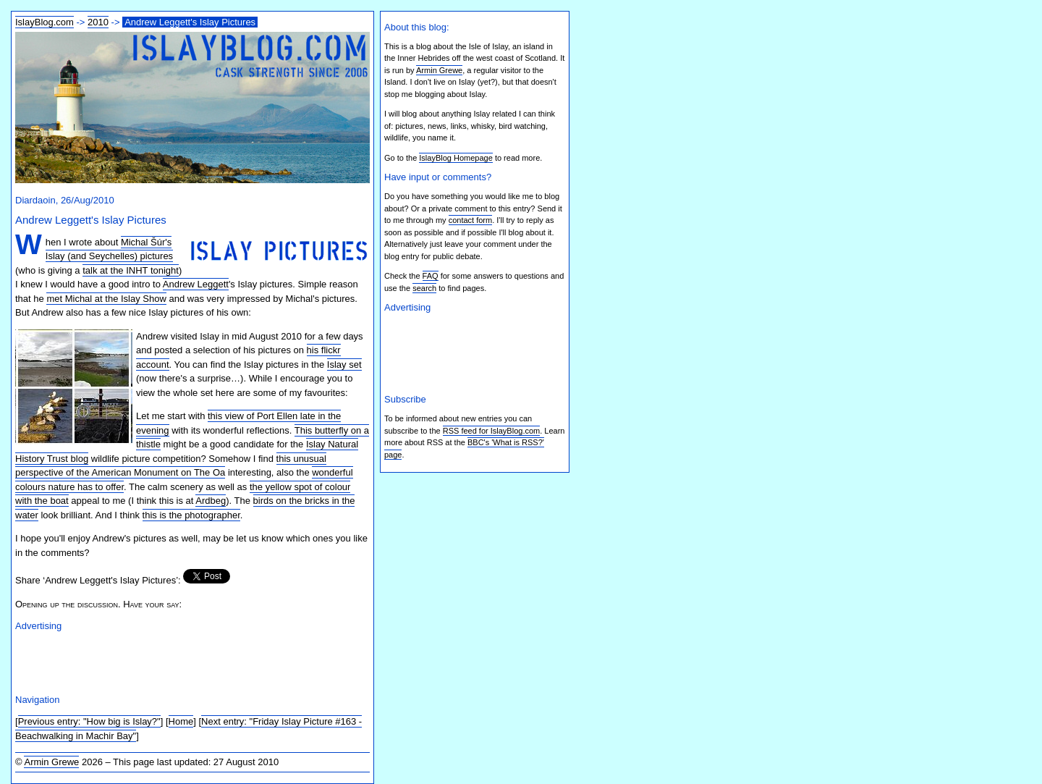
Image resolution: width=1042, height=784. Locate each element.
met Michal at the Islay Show (106, 298)
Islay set (344, 364)
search (424, 288)
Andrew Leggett (196, 284)
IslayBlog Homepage (456, 157)
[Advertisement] (184, 661)
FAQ (431, 275)
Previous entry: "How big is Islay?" (89, 721)
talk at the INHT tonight (130, 270)
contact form (471, 220)
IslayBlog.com (44, 22)
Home (181, 721)
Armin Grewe (51, 761)
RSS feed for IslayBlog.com (492, 430)
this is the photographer (191, 515)
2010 (98, 22)
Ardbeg (210, 500)
